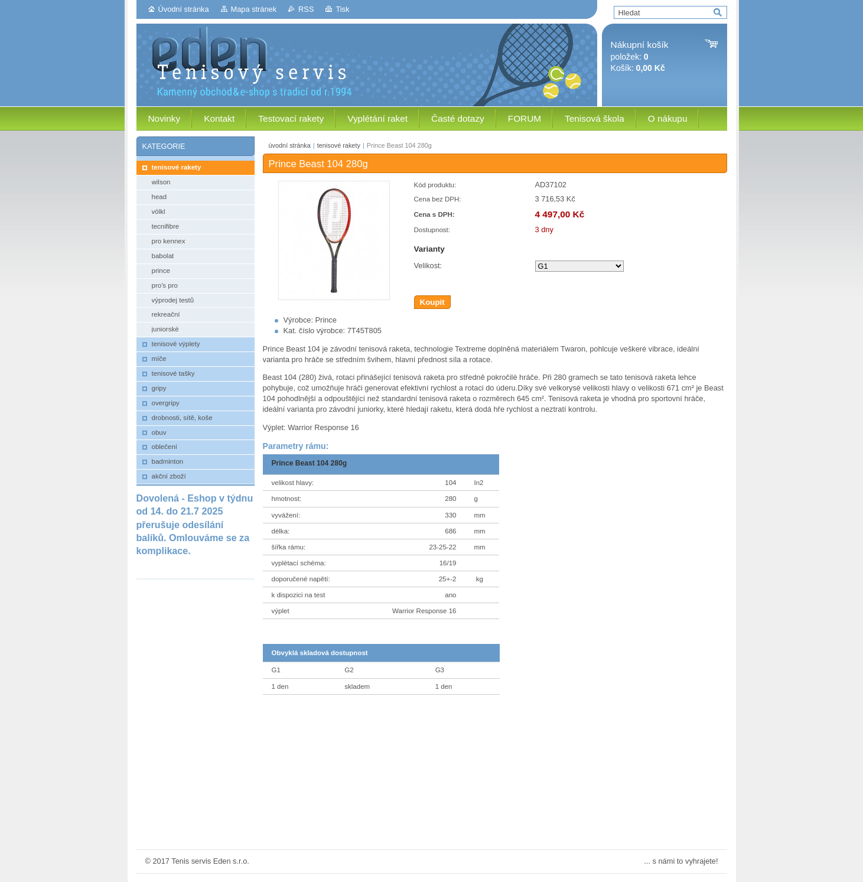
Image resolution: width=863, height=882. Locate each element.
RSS (306, 9)
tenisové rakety (338, 145)
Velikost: (428, 265)
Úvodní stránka (183, 9)
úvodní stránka (290, 145)
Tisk (342, 9)
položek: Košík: (640, 56)
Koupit (432, 302)
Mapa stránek (254, 9)
